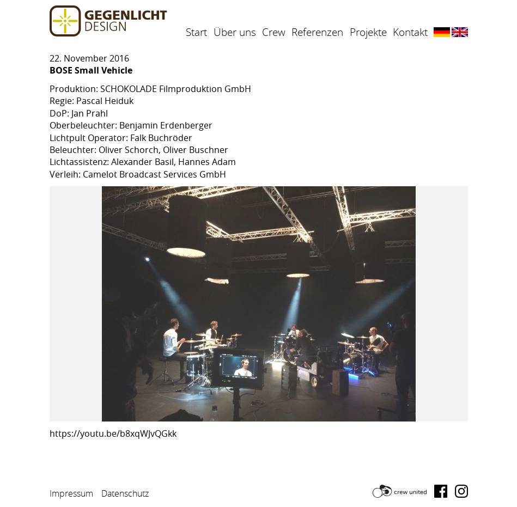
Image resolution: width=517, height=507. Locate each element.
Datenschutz (125, 493)
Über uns (235, 32)
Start (196, 32)
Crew (273, 32)
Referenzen (317, 32)
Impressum (71, 493)
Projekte (368, 32)
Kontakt (410, 32)
